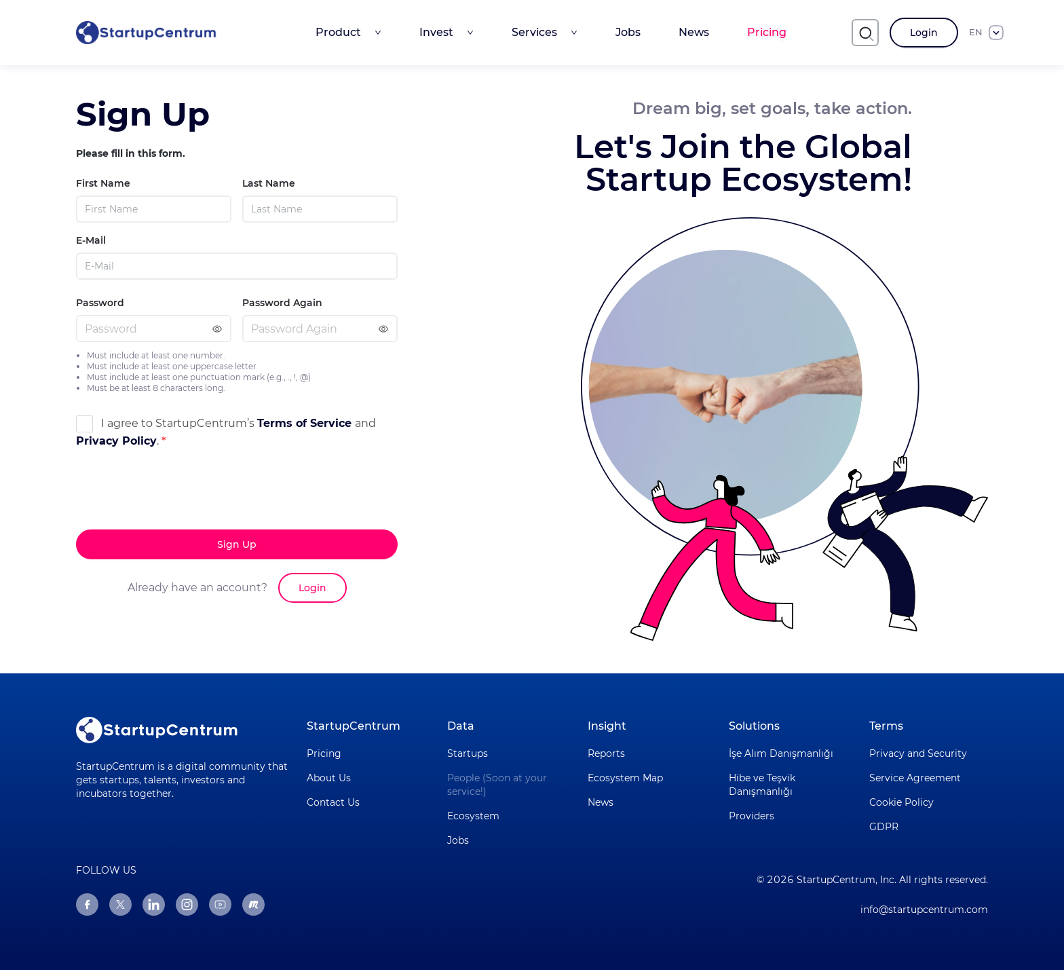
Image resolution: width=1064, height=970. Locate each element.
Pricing (766, 32)
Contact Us (333, 802)
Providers (751, 816)
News (694, 32)
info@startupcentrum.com (924, 909)
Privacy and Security (918, 753)
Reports (606, 753)
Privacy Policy (116, 440)
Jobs (628, 32)
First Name (103, 183)
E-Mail (91, 240)
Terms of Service (306, 423)
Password (100, 303)
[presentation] (179, 516)
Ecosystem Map (625, 778)
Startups (467, 753)
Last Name (268, 183)
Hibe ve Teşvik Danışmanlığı (762, 785)
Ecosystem (473, 816)
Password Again (282, 303)
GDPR (883, 827)
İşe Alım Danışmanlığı (781, 753)
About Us (329, 778)
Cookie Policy (901, 802)
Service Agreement (915, 778)
